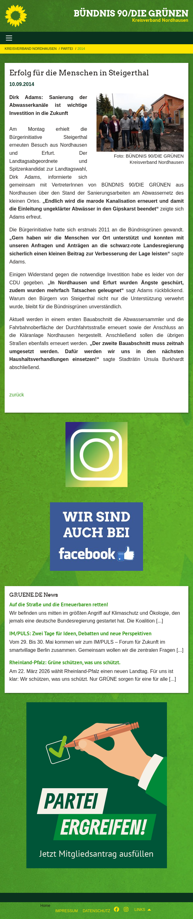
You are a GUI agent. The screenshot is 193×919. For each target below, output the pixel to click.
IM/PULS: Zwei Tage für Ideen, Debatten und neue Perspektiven (80, 633)
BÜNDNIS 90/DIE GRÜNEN (131, 13)
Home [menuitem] (45, 905)
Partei (67, 48)
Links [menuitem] (139, 909)
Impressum (66, 911)
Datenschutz (96, 911)
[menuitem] (66, 909)
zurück (16, 394)
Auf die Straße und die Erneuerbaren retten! (58, 604)
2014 (81, 48)
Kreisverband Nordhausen (31, 48)
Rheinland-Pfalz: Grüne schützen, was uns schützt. (64, 662)
